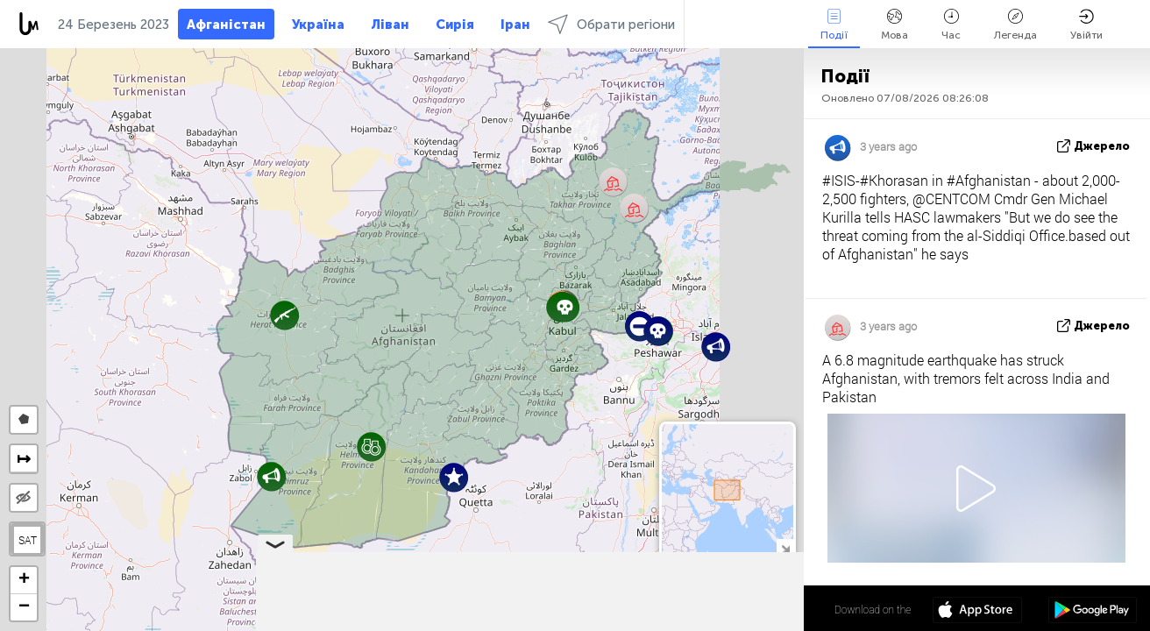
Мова (894, 25)
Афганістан (226, 24)
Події (834, 25)
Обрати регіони (611, 24)
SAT (27, 540)
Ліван (390, 24)
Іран (515, 24)
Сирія (455, 24)
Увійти (1086, 25)
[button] (658, 331)
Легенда (1015, 25)
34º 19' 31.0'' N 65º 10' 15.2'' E (735, 609)
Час (951, 25)
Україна (318, 24)
